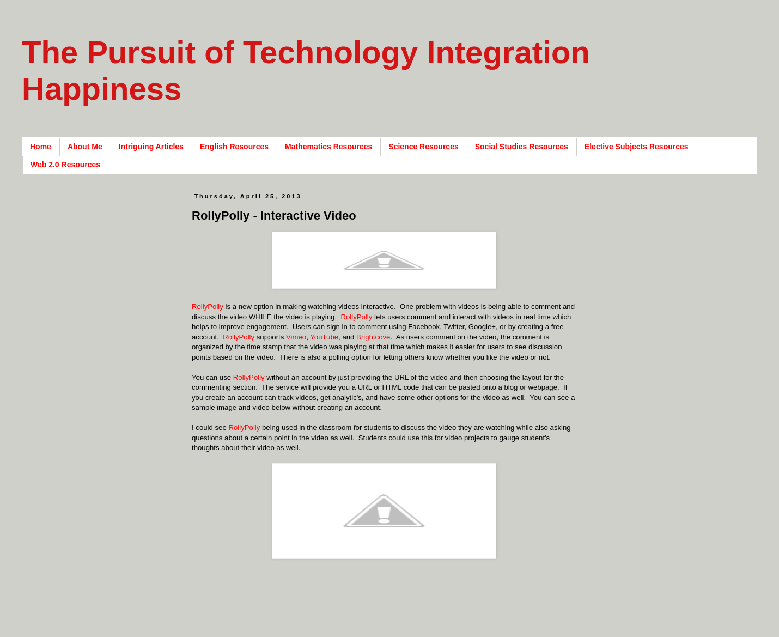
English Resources (234, 146)
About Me (85, 146)
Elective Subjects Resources (637, 146)
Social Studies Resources (521, 146)
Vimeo (296, 337)
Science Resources (423, 146)
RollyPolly (207, 306)
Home (40, 146)
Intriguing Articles (151, 146)
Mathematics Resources (328, 146)
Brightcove (373, 337)
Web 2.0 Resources (65, 164)
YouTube (324, 337)
